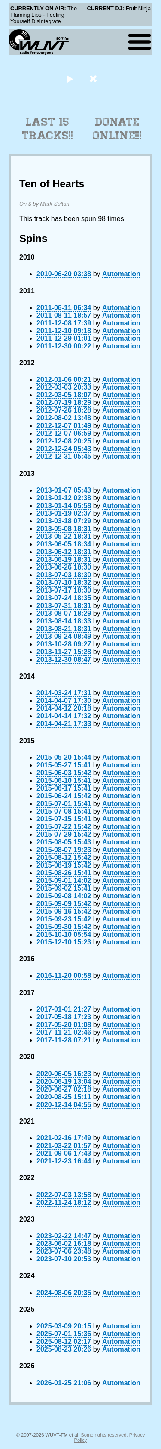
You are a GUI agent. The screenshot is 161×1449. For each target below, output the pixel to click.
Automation (121, 273)
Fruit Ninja (138, 8)
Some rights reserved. (104, 1434)
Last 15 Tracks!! (47, 128)
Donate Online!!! (117, 128)
